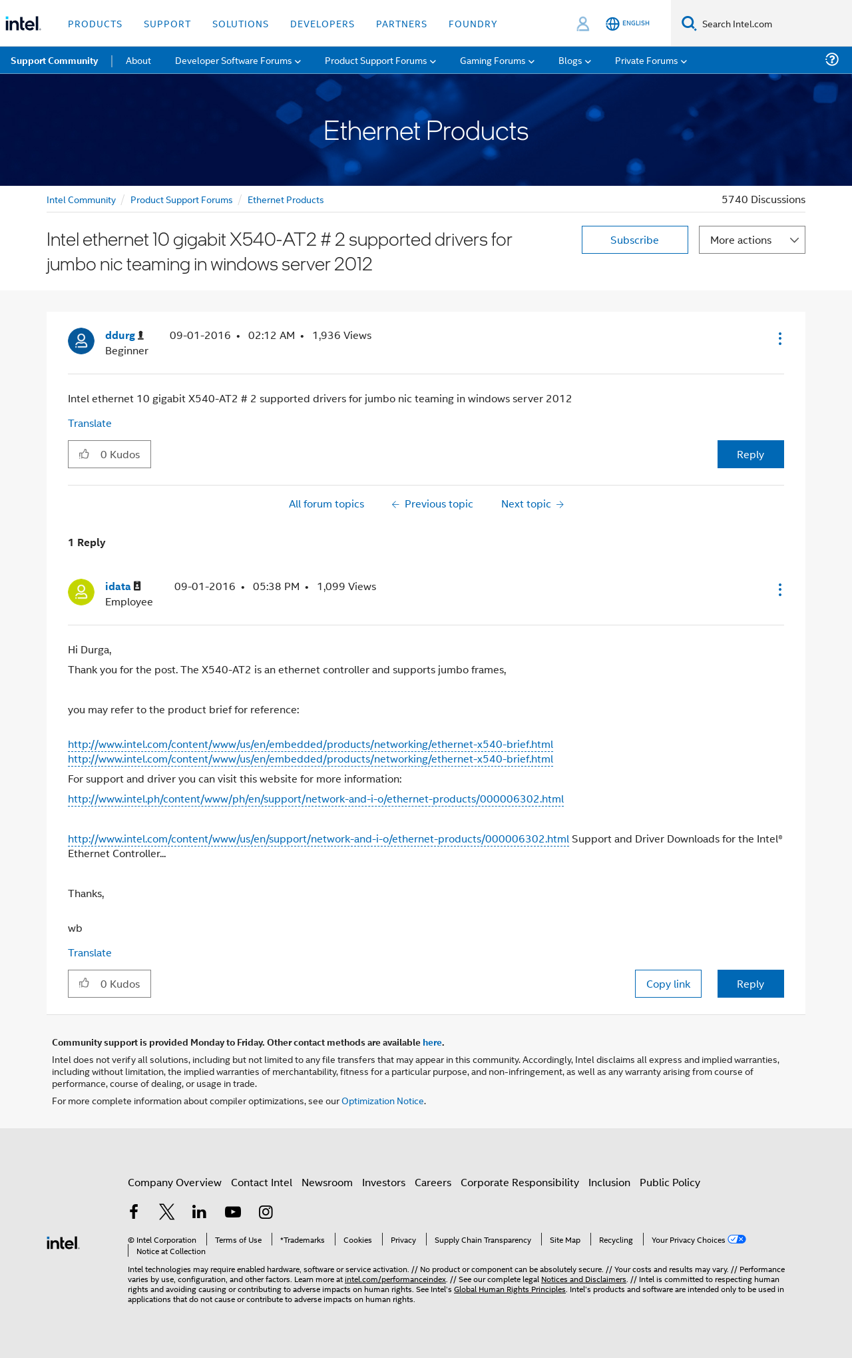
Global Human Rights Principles (510, 1288)
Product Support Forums (181, 199)
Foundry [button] (473, 23)
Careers (433, 1181)
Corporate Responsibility (520, 1181)
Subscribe (634, 239)
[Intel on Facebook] (133, 1213)
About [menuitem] (138, 60)
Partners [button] (401, 23)
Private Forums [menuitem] (646, 60)
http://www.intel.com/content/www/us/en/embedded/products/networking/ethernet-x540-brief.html (310, 743)
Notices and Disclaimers (583, 1278)
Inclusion (609, 1181)
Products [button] (95, 23)
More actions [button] (740, 239)
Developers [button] (322, 23)
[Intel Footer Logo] (63, 1241)
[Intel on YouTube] (233, 1213)
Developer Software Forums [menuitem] (233, 60)
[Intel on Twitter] (167, 1213)
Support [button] (167, 23)
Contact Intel (261, 1181)
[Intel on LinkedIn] (199, 1213)
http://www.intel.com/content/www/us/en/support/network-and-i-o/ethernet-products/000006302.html (318, 838)
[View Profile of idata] (123, 586)
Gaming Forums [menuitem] (493, 60)
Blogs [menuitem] (570, 60)
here (432, 1041)
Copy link (668, 983)
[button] (779, 338)
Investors (383, 1181)
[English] (627, 24)
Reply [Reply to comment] (750, 983)
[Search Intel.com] (774, 23)
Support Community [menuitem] (54, 60)
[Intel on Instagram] (265, 1213)
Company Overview (175, 1181)
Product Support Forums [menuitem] (376, 60)
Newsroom (327, 1181)
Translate (90, 422)
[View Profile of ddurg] (124, 335)
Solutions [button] (240, 23)
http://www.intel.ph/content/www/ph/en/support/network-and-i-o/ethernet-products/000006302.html (316, 798)
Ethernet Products (286, 199)
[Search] (689, 23)
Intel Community (81, 199)
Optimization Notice (382, 1100)
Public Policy (670, 1181)
